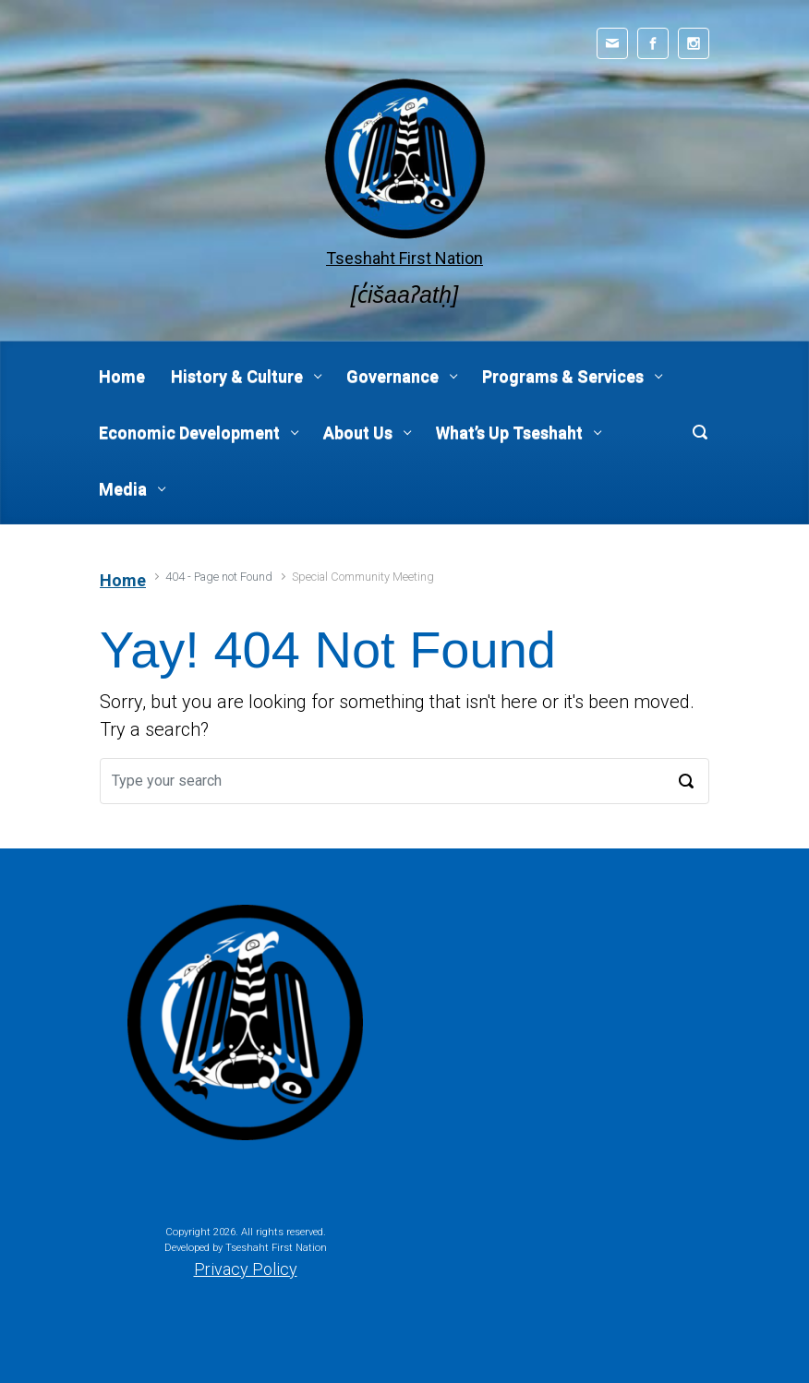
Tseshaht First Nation (404, 258)
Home (123, 580)
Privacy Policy (245, 1269)
